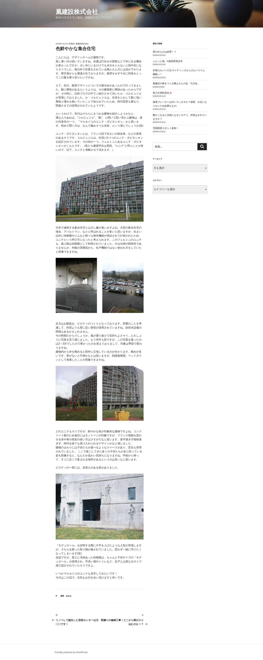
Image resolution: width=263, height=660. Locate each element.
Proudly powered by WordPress (71, 652)
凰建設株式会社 (77, 11)
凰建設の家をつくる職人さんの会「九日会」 (176, 83)
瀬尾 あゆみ (65, 596)
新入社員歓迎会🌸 (162, 92)
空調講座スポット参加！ (166, 128)
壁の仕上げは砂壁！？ (164, 51)
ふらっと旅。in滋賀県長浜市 (168, 61)
